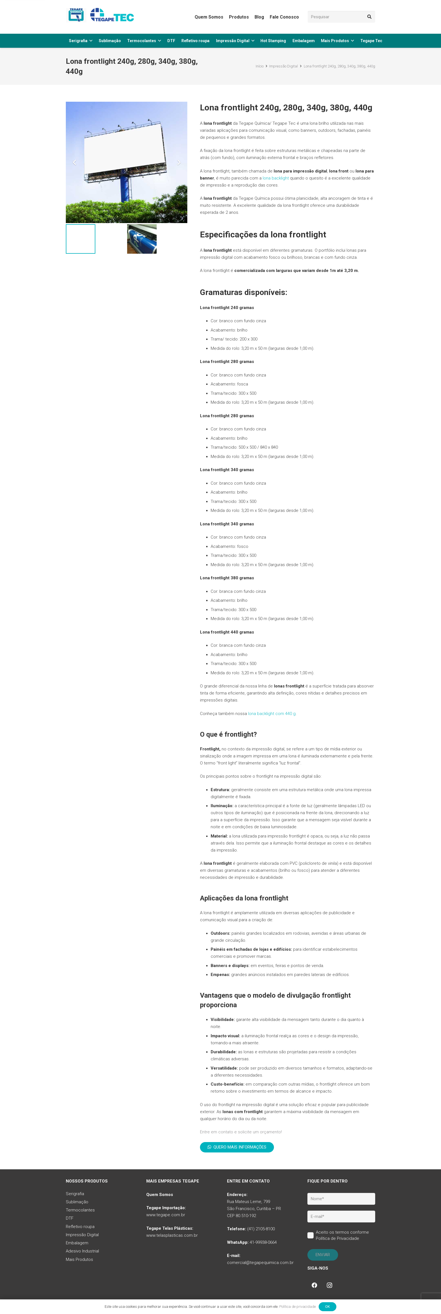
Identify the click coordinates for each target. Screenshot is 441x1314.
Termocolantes (80, 1210)
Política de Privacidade (337, 1238)
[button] (90, 40)
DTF (69, 1218)
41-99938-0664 (263, 1242)
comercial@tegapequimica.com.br (260, 1262)
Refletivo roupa (80, 1226)
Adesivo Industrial (82, 1251)
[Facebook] (314, 1285)
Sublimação (77, 1201)
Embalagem (77, 1242)
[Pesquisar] (341, 17)
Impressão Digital (82, 1234)
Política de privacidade (297, 1306)
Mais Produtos (79, 1259)
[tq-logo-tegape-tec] (101, 17)
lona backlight (276, 178)
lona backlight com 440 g (272, 713)
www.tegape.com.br (165, 1214)
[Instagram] (330, 1285)
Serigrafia (75, 1193)
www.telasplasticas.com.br (172, 1235)
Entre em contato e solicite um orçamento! (241, 1131)
